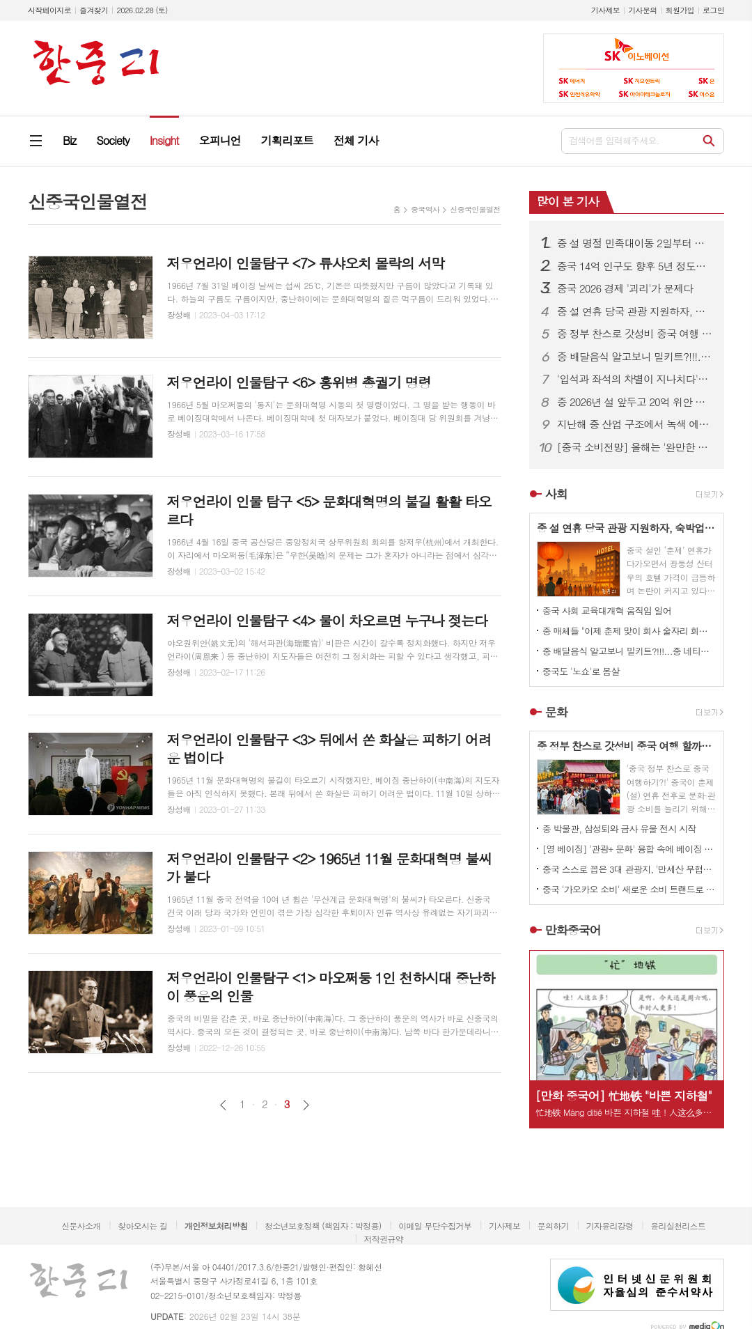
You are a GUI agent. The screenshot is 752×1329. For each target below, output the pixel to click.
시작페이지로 (49, 10)
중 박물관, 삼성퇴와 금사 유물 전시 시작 (619, 828)
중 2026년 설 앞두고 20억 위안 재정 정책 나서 (635, 402)
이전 (223, 1105)
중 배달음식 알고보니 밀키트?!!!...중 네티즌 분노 (635, 357)
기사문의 (642, 10)
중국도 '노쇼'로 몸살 (581, 671)
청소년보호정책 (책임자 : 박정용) (323, 1225)
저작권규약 (382, 1239)
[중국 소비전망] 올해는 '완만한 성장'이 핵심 (635, 447)
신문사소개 (80, 1225)
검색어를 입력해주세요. (614, 140)
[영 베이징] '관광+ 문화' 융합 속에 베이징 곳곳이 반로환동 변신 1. (629, 848)
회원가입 (680, 10)
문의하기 (553, 1225)
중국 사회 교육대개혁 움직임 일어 (606, 610)
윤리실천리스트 (677, 1225)
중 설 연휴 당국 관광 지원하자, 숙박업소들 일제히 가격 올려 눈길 (635, 311)
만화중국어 (573, 930)
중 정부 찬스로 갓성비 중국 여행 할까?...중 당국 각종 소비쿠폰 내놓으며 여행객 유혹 (635, 334)
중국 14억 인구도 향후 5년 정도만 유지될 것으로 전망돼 (635, 266)
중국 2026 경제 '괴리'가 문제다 (625, 288)
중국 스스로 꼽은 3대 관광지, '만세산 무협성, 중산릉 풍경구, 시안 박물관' (629, 869)
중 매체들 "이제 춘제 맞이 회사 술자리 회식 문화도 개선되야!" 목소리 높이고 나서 (629, 630)
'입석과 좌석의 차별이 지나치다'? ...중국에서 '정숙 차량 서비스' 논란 (635, 379)
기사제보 (605, 10)
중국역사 (425, 209)
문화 (556, 712)
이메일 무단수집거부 (434, 1225)
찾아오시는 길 (142, 1225)
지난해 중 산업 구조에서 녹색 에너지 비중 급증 (635, 424)
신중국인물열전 (475, 209)
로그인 (713, 10)
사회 (556, 493)
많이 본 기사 (568, 201)
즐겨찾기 (93, 10)
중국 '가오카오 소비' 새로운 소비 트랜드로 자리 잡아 (629, 889)
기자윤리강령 (610, 1225)
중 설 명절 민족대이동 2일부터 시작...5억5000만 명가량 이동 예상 (635, 243)
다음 (306, 1105)
